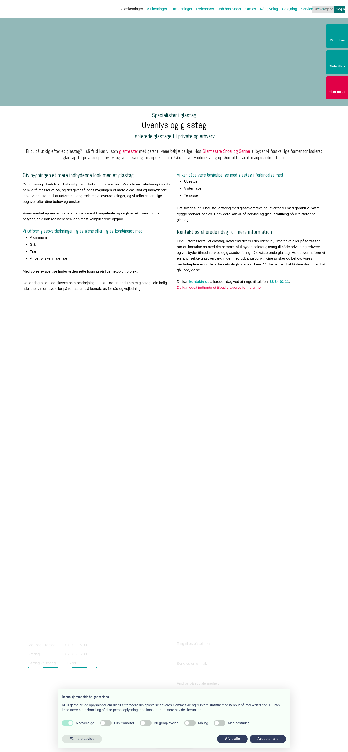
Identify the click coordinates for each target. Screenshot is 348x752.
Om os (250, 9)
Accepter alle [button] (267, 739)
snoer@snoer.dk (198, 671)
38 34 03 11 (279, 282)
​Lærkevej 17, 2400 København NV (130, 653)
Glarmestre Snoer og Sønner (226, 151)
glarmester (128, 151)
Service (307, 9)
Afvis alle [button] (232, 739)
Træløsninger (181, 9)
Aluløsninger (157, 9)
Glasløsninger (132, 9)
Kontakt (323, 9)
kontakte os (199, 282)
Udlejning (289, 9)
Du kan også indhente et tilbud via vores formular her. (220, 287)
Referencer (205, 9)
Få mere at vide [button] (82, 739)
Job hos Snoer (229, 9)
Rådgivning (269, 9)
